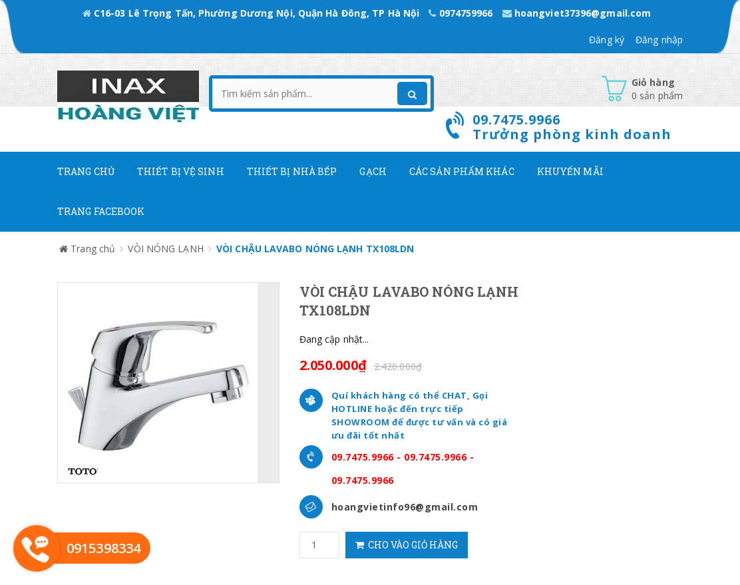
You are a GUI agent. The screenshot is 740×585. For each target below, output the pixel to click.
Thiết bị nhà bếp (292, 171)
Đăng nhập (659, 39)
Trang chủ (85, 171)
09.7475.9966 (362, 457)
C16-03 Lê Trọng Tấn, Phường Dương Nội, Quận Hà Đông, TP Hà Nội (253, 13)
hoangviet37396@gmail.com (576, 13)
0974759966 (462, 13)
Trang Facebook (100, 211)
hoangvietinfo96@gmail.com (404, 506)
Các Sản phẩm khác (461, 171)
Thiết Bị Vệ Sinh (180, 171)
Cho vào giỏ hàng (406, 544)
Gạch (372, 171)
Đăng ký (606, 39)
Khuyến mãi (570, 171)
